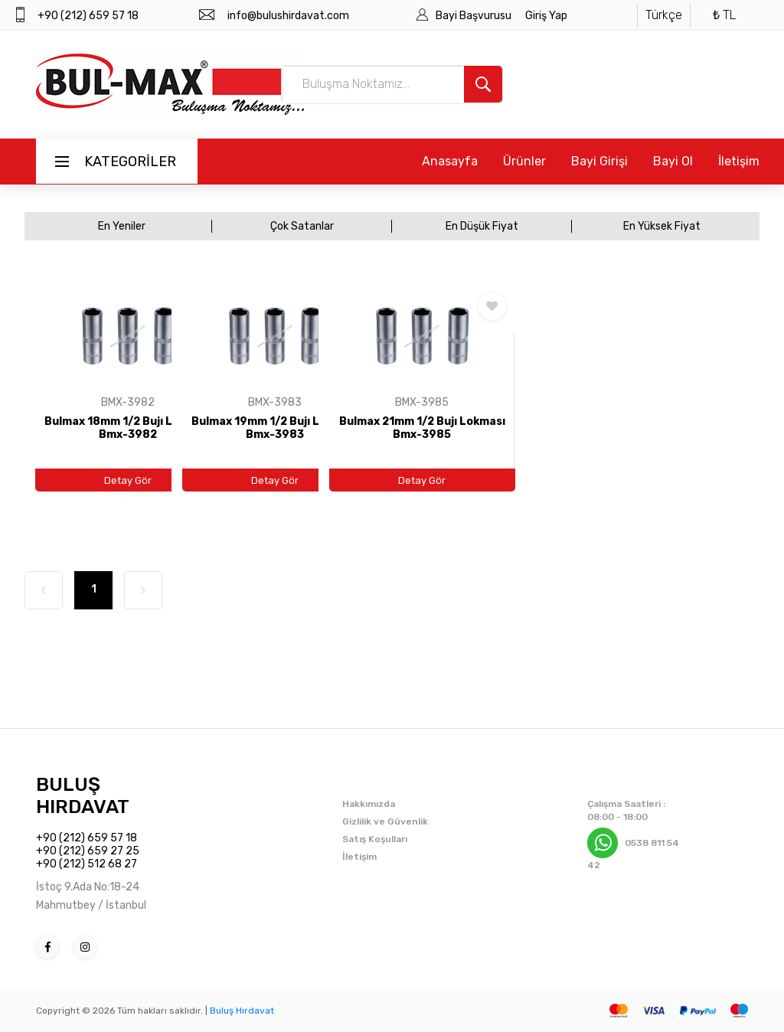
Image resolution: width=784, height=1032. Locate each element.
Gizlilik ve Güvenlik (385, 821)
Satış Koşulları (374, 839)
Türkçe (663, 15)
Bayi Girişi (599, 161)
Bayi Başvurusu (475, 15)
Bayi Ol (673, 161)
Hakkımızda (368, 803)
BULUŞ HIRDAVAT (82, 795)
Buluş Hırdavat (242, 1010)
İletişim (739, 161)
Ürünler (524, 161)
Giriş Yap (546, 15)
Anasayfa (450, 161)
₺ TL (724, 15)
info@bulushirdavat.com (288, 15)
